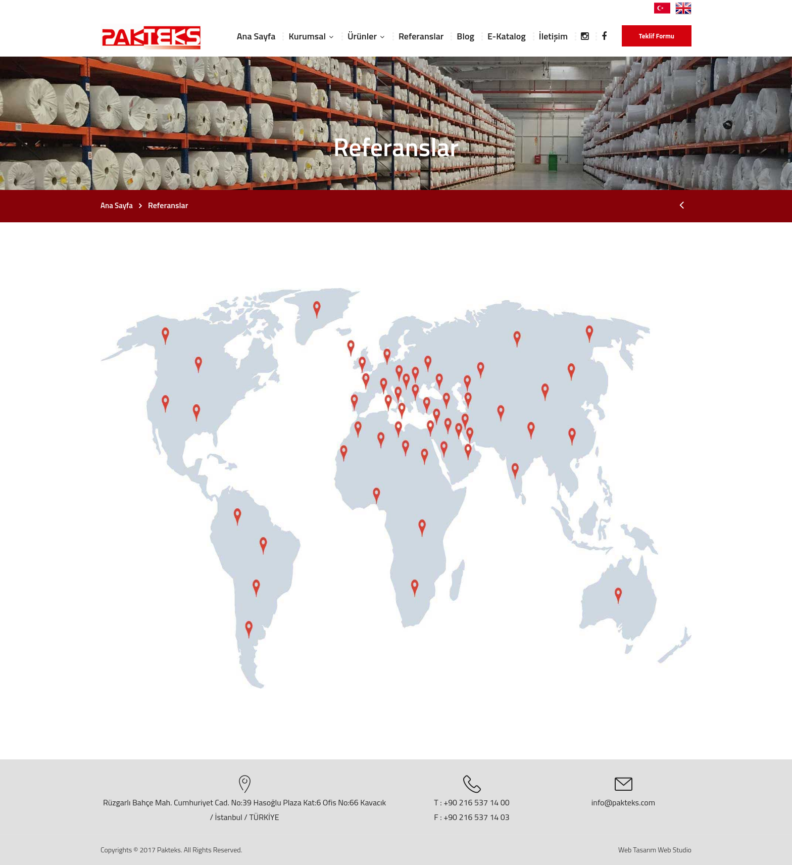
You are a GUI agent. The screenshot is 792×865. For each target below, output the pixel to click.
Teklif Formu (656, 36)
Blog (465, 36)
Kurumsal (306, 36)
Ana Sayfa (256, 36)
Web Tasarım (637, 849)
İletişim (553, 36)
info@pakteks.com (623, 802)
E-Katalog (506, 36)
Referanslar (421, 36)
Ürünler (362, 36)
